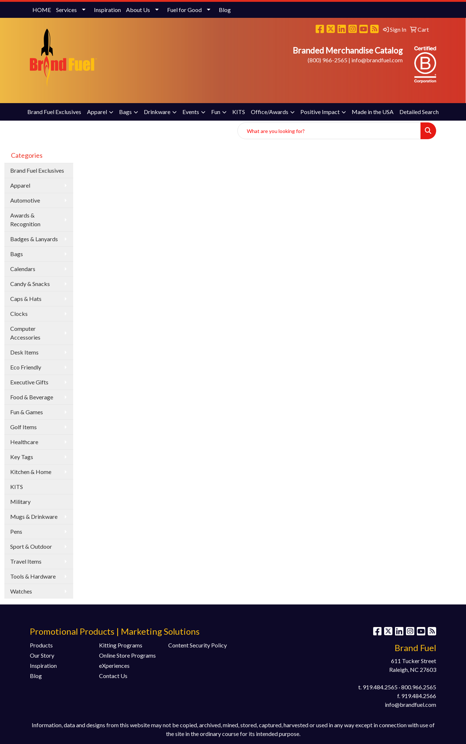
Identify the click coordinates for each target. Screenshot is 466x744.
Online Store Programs (127, 655)
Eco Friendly (25, 367)
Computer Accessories (25, 333)
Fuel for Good (184, 9)
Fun (215, 111)
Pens (16, 531)
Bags (125, 111)
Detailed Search (419, 111)
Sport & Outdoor (31, 546)
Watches (21, 591)
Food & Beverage (31, 396)
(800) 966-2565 (327, 59)
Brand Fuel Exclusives (54, 111)
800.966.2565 (418, 687)
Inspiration (107, 9)
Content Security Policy (197, 645)
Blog (225, 9)
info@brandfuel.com (377, 59)
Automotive (25, 200)
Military (20, 501)
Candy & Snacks (30, 283)
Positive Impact (320, 111)
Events (190, 111)
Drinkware (157, 111)
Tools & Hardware (33, 576)
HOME (41, 9)
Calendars (22, 268)
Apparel (97, 111)
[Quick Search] (329, 130)
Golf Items (23, 426)
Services (66, 9)
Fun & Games (26, 411)
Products (41, 645)
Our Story (42, 655)
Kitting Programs (120, 645)
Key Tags (21, 456)
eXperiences (114, 665)
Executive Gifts (29, 382)
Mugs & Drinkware (34, 516)
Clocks (19, 313)
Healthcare (24, 441)
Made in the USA (373, 111)
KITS (238, 111)
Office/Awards (269, 111)
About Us (138, 9)
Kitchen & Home (30, 471)
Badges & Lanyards (34, 238)
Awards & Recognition (25, 219)
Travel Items (26, 561)
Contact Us (113, 675)
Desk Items (24, 352)
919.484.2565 (380, 687)
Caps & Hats (26, 298)
